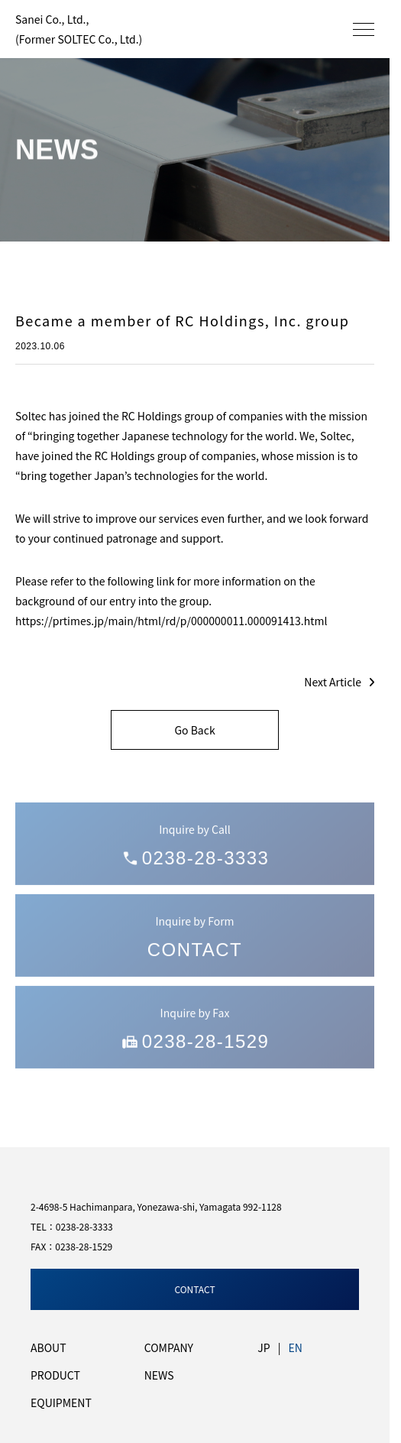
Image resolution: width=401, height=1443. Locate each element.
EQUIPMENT (61, 1402)
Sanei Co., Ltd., (78, 29)
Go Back (194, 730)
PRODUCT (55, 1375)
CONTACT (194, 1288)
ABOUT (48, 1347)
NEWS (159, 1375)
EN (295, 1347)
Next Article (339, 681)
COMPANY (168, 1347)
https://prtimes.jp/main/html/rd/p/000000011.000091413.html (171, 620)
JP (263, 1347)
